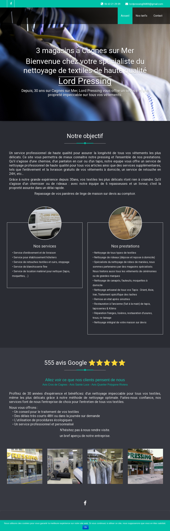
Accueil (125, 15)
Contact (158, 15)
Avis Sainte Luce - (80, 384)
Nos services (44, 246)
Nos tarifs (141, 15)
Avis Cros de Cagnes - (55, 384)
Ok (85, 527)
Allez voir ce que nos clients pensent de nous (85, 380)
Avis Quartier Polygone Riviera (109, 384)
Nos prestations (125, 246)
